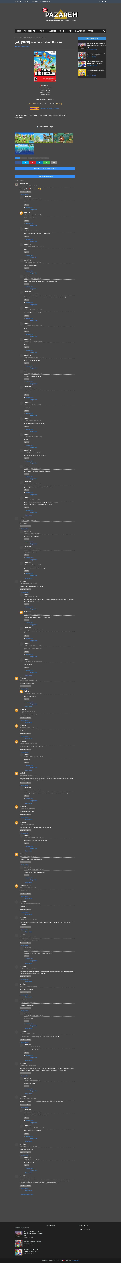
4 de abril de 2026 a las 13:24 (32, 500)
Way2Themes (75, 1260)
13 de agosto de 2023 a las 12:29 (33, 310)
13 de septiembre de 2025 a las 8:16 (34, 950)
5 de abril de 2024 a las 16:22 (32, 1159)
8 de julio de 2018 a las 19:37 (27, 712)
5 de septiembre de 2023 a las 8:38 (34, 341)
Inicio (16, 38)
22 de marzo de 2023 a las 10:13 (28, 919)
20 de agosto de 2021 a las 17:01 (33, 215)
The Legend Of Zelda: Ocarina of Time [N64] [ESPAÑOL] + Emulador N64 (97, 45)
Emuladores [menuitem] (80, 31)
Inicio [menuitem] (18, 31)
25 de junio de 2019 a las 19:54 (28, 775)
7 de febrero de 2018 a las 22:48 (28, 583)
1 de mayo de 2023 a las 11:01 (32, 294)
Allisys (18, 46)
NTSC (20, 38)
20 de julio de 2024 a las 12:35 (32, 565)
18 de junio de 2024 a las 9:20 (28, 1178)
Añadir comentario (27, 1195)
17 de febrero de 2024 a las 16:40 (28, 1146)
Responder (22, 191)
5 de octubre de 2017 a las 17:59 (32, 199)
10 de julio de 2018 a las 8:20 (32, 596)
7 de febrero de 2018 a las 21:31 (28, 520)
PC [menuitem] (60, 31)
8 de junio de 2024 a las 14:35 (32, 549)
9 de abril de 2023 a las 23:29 (28, 937)
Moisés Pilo (24, 184)
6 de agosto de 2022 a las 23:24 (33, 630)
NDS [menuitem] (70, 31)
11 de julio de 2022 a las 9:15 (31, 230)
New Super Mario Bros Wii (50, 108)
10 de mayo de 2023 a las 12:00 (33, 646)
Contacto (26, 1)
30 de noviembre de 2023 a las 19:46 (34, 756)
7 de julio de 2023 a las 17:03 (32, 1047)
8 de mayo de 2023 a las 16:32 (28, 968)
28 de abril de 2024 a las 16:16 (32, 389)
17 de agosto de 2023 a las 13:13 (33, 325)
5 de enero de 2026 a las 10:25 (32, 468)
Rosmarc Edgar (25, 886)
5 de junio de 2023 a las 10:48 (28, 1065)
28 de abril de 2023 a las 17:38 (32, 278)
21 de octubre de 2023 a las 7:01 (33, 373)
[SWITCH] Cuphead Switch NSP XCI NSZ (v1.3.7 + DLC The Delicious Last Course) (96, 72)
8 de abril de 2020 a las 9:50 (27, 824)
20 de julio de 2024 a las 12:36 (32, 420)
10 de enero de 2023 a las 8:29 (32, 262)
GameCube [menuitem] (51, 31)
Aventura (23, 158)
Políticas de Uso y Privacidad (41, 1)
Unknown (27, 213)
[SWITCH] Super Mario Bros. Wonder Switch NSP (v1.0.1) (95, 62)
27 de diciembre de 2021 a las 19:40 (34, 614)
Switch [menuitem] (42, 31)
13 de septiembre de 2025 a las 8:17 (34, 1015)
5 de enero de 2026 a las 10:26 (32, 484)
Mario (41, 158)
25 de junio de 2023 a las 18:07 (32, 790)
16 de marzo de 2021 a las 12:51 (28, 856)
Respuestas (24, 195)
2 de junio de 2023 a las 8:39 (27, 1034)
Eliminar (29, 191)
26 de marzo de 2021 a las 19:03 (33, 693)
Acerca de (18, 1)
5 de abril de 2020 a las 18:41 (27, 808)
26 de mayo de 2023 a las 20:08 (28, 1002)
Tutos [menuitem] (90, 31)
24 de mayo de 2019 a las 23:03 (28, 743)
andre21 (22, 773)
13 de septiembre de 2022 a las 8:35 (34, 246)
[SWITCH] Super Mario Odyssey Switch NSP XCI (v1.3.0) (96, 54)
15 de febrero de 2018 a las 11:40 (28, 680)
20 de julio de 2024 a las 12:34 (32, 405)
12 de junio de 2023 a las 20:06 (28, 1099)
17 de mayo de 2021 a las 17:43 (28, 888)
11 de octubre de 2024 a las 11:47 (33, 436)
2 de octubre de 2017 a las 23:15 (28, 186)
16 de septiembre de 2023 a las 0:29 (34, 357)
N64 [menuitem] (65, 31)
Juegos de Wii (33, 158)
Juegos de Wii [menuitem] (29, 31)
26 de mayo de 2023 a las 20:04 (28, 986)
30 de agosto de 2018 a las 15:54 (28, 727)
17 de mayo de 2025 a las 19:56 (32, 452)
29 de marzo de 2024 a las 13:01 (33, 661)
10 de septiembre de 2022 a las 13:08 (30, 903)
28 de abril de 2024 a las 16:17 (32, 533)
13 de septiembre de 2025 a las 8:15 (34, 837)
